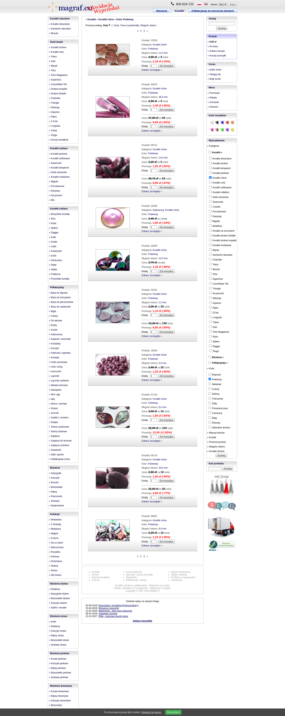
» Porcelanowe (56, 186)
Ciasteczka (176, 580)
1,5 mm (162, 302)
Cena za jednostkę (129, 25)
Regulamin (131, 577)
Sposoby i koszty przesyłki (139, 574)
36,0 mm (163, 97)
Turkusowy (216, 398)
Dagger (214, 346)
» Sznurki (54, 413)
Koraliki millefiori (219, 192)
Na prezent (216, 293)
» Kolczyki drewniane (60, 700)
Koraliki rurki (217, 182)
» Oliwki (53, 269)
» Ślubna (53, 565)
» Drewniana (55, 561)
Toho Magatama (219, 331)
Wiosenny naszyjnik (109, 608)
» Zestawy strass (57, 644)
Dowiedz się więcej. (151, 712)
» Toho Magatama (58, 75)
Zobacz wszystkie (142, 621)
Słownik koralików (101, 577)
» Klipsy (53, 491)
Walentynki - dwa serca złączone (115, 611)
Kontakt (96, 572)
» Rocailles (54, 552)
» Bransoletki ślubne (59, 598)
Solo (213, 326)
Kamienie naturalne (220, 254)
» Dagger (53, 232)
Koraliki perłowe (219, 172)
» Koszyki (54, 348)
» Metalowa (55, 529)
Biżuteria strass (58, 616)
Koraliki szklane (59, 148)
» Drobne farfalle (57, 93)
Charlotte (215, 259)
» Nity (52, 399)
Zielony (214, 393)
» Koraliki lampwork (59, 167)
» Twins (53, 56)
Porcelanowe (217, 211)
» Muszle (53, 33)
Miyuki (214, 249)
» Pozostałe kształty (59, 278)
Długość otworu (148, 25)
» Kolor (210, 368)
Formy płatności (134, 572)
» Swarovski (55, 163)
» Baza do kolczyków (60, 297)
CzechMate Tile (218, 283)
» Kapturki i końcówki (60, 339)
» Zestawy (54, 501)
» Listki (52, 246)
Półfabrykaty (57, 287)
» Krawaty (54, 357)
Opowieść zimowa (108, 613)
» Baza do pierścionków (61, 302)
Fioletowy (153, 48)
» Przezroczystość (216, 442)
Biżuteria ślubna (59, 583)
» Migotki (53, 181)
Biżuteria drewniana (61, 686)
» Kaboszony (55, 334)
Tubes (214, 322)
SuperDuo (216, 278)
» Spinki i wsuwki (57, 607)
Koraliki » (217, 152)
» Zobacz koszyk (216, 51)
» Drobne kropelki (58, 89)
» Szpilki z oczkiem (58, 417)
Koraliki (179, 10)
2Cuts (214, 312)
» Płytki (53, 265)
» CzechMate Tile (58, 84)
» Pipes (53, 116)
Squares (215, 302)
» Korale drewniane (59, 691)
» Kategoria (213, 146)
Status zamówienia (180, 572)
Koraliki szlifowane (220, 187)
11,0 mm (163, 53)
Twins (214, 264)
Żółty (213, 403)
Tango (214, 351)
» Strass (53, 570)
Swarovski (216, 201)
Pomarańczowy (218, 408)
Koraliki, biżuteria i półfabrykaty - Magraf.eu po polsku (142, 585)
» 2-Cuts (53, 121)
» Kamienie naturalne (60, 28)
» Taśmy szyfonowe (59, 426)
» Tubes (53, 130)
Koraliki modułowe (220, 245)
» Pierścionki (55, 496)
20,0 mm (163, 467)
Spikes (214, 341)
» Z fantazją (55, 524)
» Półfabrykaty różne (59, 459)
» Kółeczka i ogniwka (60, 353)
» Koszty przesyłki (217, 55)
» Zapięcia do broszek (60, 440)
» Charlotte (54, 98)
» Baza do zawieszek (60, 306)
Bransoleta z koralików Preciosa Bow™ (119, 605)
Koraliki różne (106, 19)
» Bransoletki (55, 487)
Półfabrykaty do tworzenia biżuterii (213, 10)
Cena (116, 25)
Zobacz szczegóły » (152, 70)
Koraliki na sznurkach (221, 230)
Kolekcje (55, 514)
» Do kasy (213, 46)
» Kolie (52, 621)
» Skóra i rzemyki (58, 403)
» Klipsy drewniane (58, 696)
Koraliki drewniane (220, 158)
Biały (213, 417)
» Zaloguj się (214, 74)
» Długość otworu (216, 446)
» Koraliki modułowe (59, 177)
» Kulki (52, 237)
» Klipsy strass (56, 635)
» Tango (53, 135)
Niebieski (215, 384)
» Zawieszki (55, 450)
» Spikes (53, 228)
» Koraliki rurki (56, 52)
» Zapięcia (54, 436)
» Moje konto (214, 79)
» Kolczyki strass (57, 631)
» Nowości (213, 107)
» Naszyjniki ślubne (59, 593)
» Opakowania (56, 505)
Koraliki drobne (218, 163)
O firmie (96, 580)
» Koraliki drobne (57, 47)
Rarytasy (215, 216)
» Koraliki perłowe (58, 153)
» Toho (52, 70)
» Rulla (52, 223)
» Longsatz (54, 126)
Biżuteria (161, 10)
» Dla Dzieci (55, 575)
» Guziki (53, 329)
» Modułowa (55, 519)
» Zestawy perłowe (58, 677)
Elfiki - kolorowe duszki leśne (113, 616)
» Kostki (53, 241)
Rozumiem (173, 712)
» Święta (53, 422)
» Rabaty (212, 97)
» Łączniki (54, 376)
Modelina (215, 225)
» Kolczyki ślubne (58, 603)
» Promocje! (214, 93)
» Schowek (213, 102)
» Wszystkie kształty (59, 214)
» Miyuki (53, 65)
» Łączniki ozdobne (59, 380)
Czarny (214, 388)
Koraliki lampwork (220, 168)
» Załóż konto (214, 69)
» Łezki (52, 255)
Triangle (215, 288)
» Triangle (54, 102)
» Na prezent (55, 195)
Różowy (214, 422)
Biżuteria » (218, 357)
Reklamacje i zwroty (136, 580)
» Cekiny (53, 316)
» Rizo (52, 218)
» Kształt (211, 437)
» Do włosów (55, 320)
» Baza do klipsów (58, 292)
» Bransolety (55, 705)
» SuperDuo (55, 79)
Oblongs (215, 298)
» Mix (52, 200)
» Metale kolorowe (58, 385)
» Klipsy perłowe (57, 668)
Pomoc (95, 574)
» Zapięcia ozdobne (59, 445)
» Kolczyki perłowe (58, 663)
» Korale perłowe (57, 658)
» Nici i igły (54, 394)
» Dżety (53, 325)
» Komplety (55, 343)
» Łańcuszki (55, 371)
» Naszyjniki (55, 473)
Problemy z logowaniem (183, 577)
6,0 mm (162, 407)
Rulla (213, 336)
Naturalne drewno (219, 427)
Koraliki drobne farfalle (222, 235)
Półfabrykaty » (220, 363)
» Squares (54, 112)
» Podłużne (55, 274)
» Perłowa (54, 556)
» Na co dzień (56, 542)
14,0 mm (163, 157)
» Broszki (53, 482)
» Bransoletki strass (59, 640)
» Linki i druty (56, 366)
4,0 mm (162, 363)
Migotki (214, 221)
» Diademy (54, 589)
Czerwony (215, 413)
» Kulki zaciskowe (58, 362)
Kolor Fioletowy (125, 19)
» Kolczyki (54, 477)
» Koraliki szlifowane (59, 158)
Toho (213, 274)
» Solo (52, 61)
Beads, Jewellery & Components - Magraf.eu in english (142, 588)
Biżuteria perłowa (59, 653)
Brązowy (215, 374)
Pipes (213, 307)
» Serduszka (55, 260)
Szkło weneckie (218, 196)
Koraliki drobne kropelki (223, 240)
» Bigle (52, 311)
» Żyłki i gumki (56, 454)
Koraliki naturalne (60, 18)
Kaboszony (158, 210)
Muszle (214, 269)
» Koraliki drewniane (59, 24)
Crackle (214, 206)
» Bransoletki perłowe (60, 672)
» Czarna (53, 538)
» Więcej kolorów (216, 432)
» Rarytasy (54, 190)
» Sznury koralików (58, 139)
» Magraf (53, 533)
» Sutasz (53, 408)
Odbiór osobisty (179, 574)
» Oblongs (54, 107)
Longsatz (215, 317)
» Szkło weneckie (58, 172)
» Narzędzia (55, 390)
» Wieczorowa (56, 547)
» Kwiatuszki (55, 251)
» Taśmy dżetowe (58, 431)
